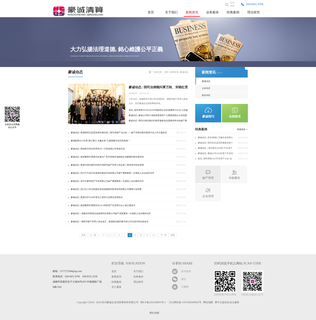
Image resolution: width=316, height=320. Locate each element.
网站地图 (153, 313)
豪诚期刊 (208, 116)
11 (147, 235)
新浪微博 (186, 271)
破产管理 (208, 177)
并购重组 (234, 177)
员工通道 (116, 287)
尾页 (173, 235)
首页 (151, 12)
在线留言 (235, 116)
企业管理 (208, 196)
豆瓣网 (185, 287)
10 (141, 235)
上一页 (93, 235)
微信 (183, 279)
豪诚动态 (184, 72)
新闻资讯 (174, 72)
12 (153, 235)
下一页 (163, 235)
